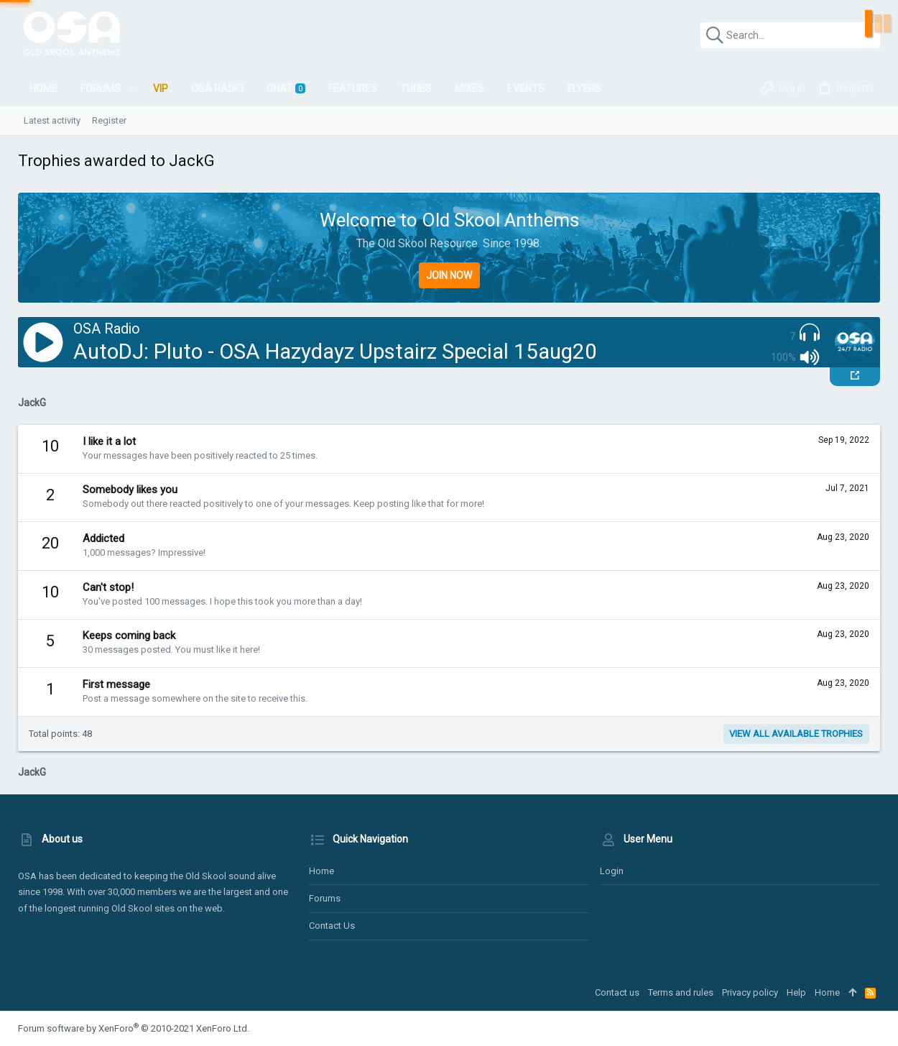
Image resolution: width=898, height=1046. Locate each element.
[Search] (790, 35)
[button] (132, 88)
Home (321, 871)
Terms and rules (680, 992)
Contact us (332, 925)
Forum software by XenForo (133, 1028)
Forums (325, 898)
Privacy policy (750, 992)
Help (796, 992)
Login (612, 871)
